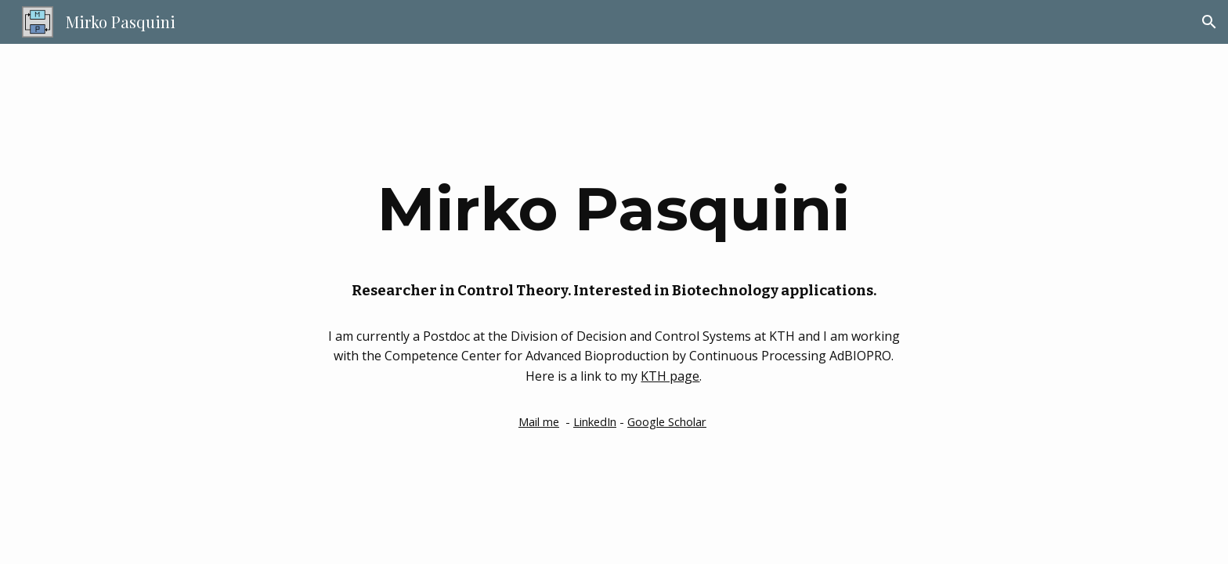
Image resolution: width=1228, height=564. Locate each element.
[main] (614, 207)
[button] (1209, 22)
